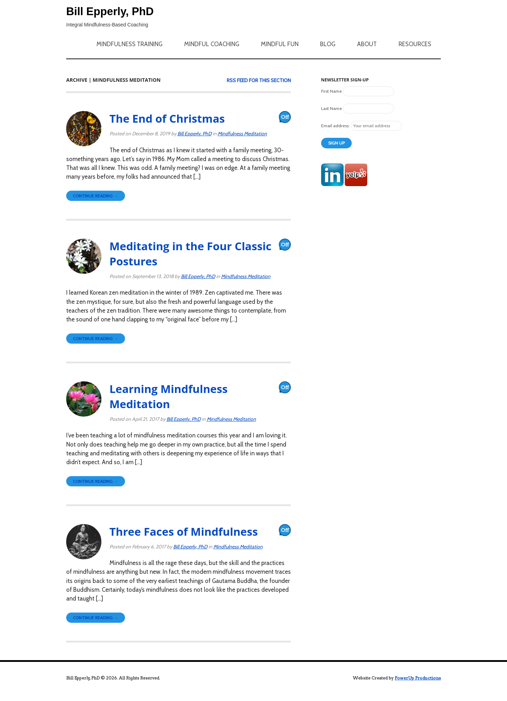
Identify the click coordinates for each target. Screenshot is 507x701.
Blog (327, 44)
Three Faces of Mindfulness (183, 531)
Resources (415, 44)
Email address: (336, 125)
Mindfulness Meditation (242, 133)
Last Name (331, 108)
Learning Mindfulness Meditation (168, 396)
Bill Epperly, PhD (110, 11)
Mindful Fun (280, 44)
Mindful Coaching (211, 44)
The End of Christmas (167, 118)
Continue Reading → (95, 195)
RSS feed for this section (259, 80)
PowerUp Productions (418, 678)
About (367, 44)
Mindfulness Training (129, 44)
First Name (331, 91)
